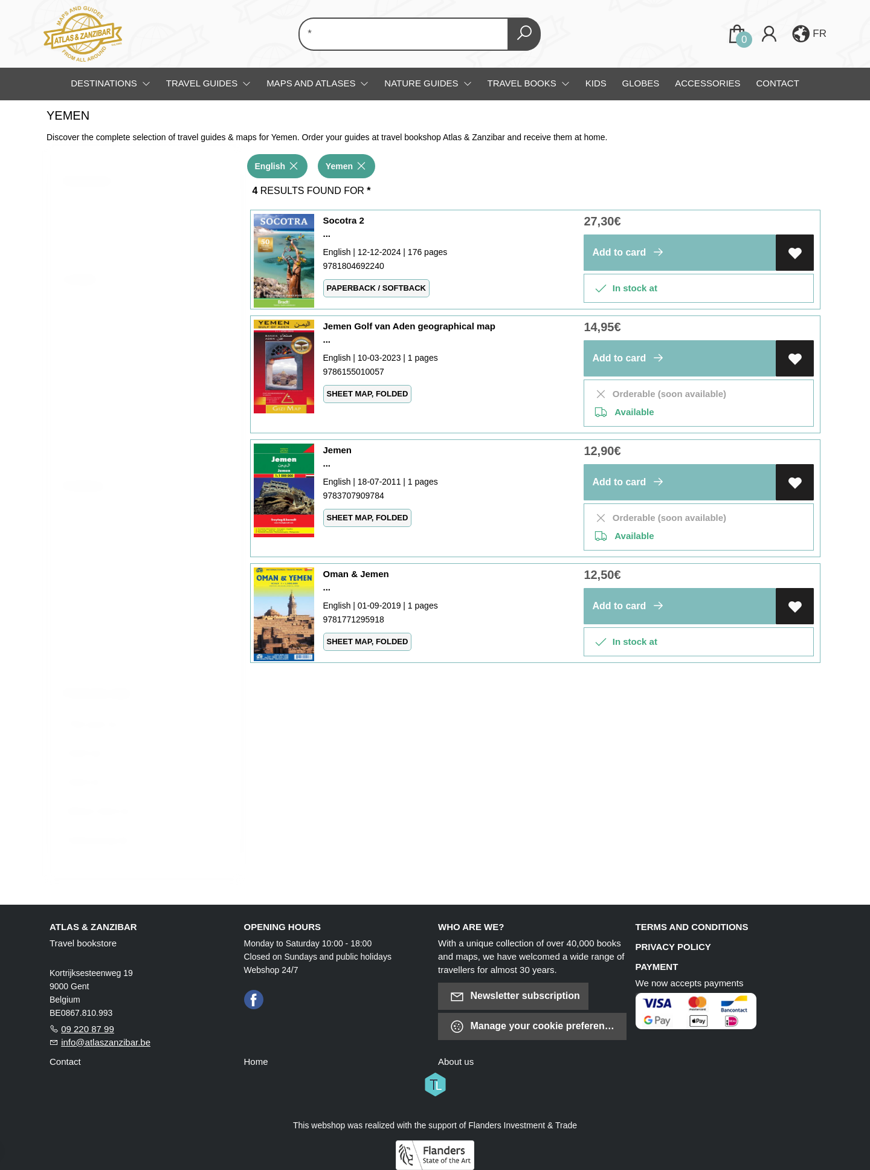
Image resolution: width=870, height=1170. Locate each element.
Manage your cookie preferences (535, 1026)
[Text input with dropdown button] (405, 34)
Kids (596, 83)
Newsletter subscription (515, 996)
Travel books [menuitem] (523, 83)
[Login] (769, 34)
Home (256, 1061)
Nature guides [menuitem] (422, 83)
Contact (777, 83)
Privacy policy (673, 947)
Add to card (630, 252)
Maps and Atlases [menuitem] (312, 83)
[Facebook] (253, 998)
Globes (641, 83)
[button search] (524, 34)
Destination (94, 186)
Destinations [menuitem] (105, 83)
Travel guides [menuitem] (203, 83)
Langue (88, 284)
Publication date (104, 699)
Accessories (707, 83)
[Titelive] (435, 1083)
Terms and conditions (692, 927)
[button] (808, 33)
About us (456, 1061)
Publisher (91, 491)
